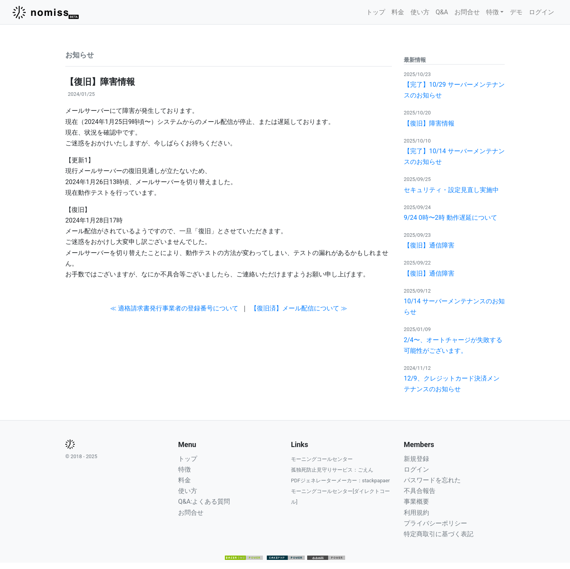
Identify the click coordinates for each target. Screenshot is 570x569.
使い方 (419, 12)
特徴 (184, 469)
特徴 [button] (492, 12)
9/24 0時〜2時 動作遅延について (450, 217)
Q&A (442, 12)
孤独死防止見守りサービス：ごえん (332, 470)
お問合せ (467, 12)
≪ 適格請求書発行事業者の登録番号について (174, 308)
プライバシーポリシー (435, 523)
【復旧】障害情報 (429, 123)
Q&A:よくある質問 (204, 501)
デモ (516, 12)
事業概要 (416, 501)
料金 (397, 12)
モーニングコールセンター (322, 459)
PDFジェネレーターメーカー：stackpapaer (340, 480)
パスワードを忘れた (432, 480)
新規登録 (416, 458)
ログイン (541, 12)
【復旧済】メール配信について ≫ (299, 308)
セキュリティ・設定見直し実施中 (451, 190)
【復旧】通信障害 (429, 245)
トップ (375, 12)
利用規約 (416, 512)
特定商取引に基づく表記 (438, 534)
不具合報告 (419, 491)
